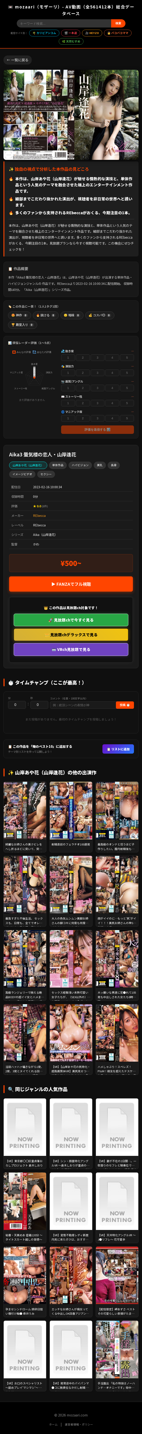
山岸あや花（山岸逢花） (28, 465)
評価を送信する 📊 (98, 429)
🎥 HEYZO (92, 33)
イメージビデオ (22, 474)
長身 (114, 465)
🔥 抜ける (46, 315)
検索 (118, 23)
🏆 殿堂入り (22, 325)
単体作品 (57, 465)
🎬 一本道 (70, 33)
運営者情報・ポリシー (79, 1424)
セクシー (46, 474)
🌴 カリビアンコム (44, 33)
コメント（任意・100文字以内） (69, 698)
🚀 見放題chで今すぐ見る (71, 620)
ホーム (53, 1424)
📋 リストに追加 (118, 749)
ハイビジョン (80, 465)
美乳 (100, 465)
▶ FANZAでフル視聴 (71, 584)
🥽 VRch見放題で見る (71, 649)
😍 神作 (19, 315)
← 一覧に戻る (17, 59)
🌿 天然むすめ (71, 41)
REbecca (39, 515)
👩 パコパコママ (117, 33)
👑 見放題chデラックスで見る (71, 634)
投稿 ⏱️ (125, 705)
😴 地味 (72, 315)
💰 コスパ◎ (100, 315)
